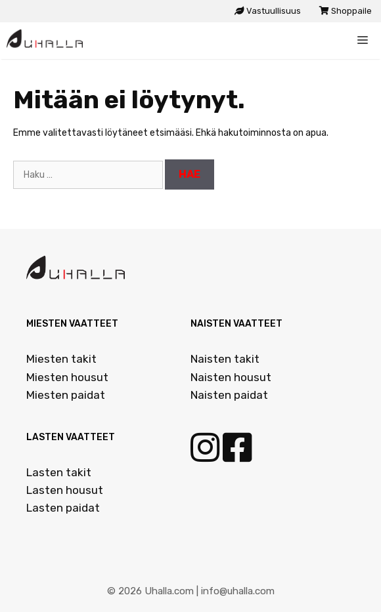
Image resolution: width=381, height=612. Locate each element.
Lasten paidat (63, 507)
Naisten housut (230, 377)
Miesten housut (67, 377)
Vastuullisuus (268, 11)
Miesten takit (61, 358)
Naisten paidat (229, 394)
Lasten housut (64, 490)
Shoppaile (345, 11)
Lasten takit (58, 472)
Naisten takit (224, 358)
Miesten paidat (65, 394)
